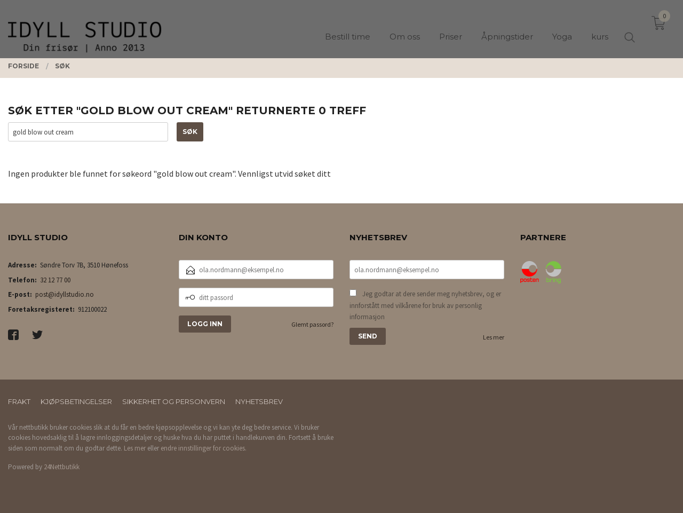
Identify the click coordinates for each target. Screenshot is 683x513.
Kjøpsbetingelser (76, 401)
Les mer (493, 337)
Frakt (19, 401)
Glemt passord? (312, 324)
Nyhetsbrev (259, 401)
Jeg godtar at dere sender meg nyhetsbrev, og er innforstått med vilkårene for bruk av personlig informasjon (425, 305)
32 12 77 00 (55, 280)
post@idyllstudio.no (64, 294)
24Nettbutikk (62, 466)
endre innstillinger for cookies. (204, 448)
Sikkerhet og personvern (173, 401)
